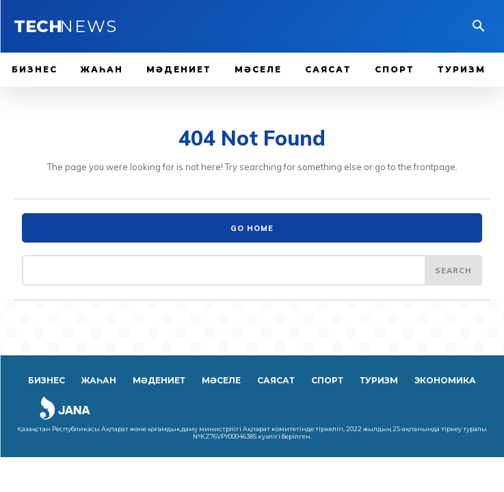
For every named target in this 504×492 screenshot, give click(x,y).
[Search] (453, 270)
